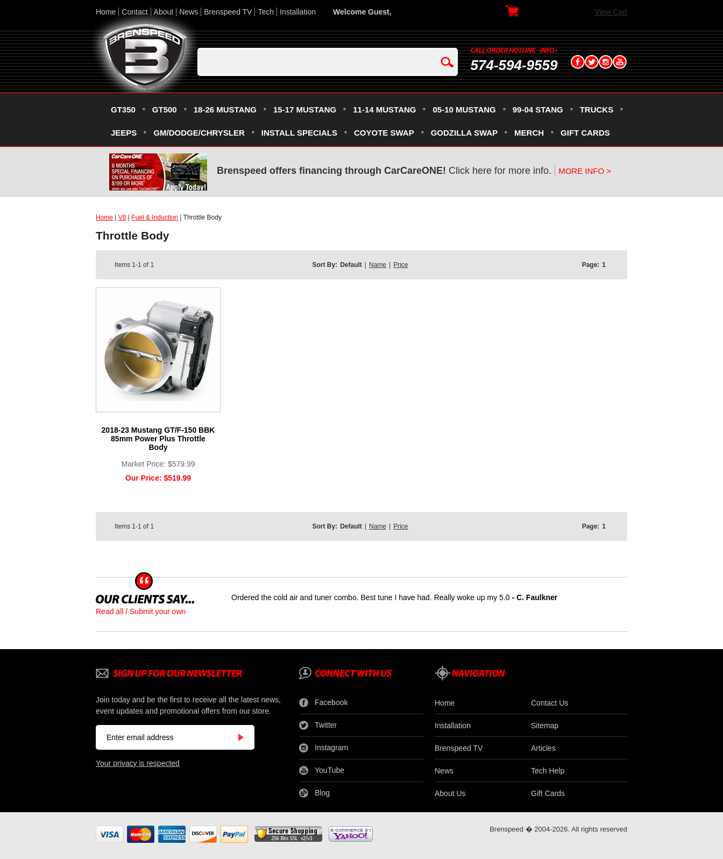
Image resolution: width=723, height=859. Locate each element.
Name (377, 265)
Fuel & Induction (154, 217)
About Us (450, 793)
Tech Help (547, 770)
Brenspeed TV (228, 12)
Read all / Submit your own (141, 611)
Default (351, 265)
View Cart (611, 12)
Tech (266, 12)
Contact (134, 12)
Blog (314, 793)
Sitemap (544, 725)
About (164, 12)
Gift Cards (548, 793)
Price (400, 265)
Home (106, 12)
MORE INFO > (584, 170)
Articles (543, 748)
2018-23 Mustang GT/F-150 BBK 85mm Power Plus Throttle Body (158, 439)
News (188, 12)
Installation (298, 12)
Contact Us (549, 703)
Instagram (323, 748)
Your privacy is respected (138, 763)
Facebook (323, 703)
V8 (122, 217)
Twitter (318, 725)
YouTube (321, 771)
